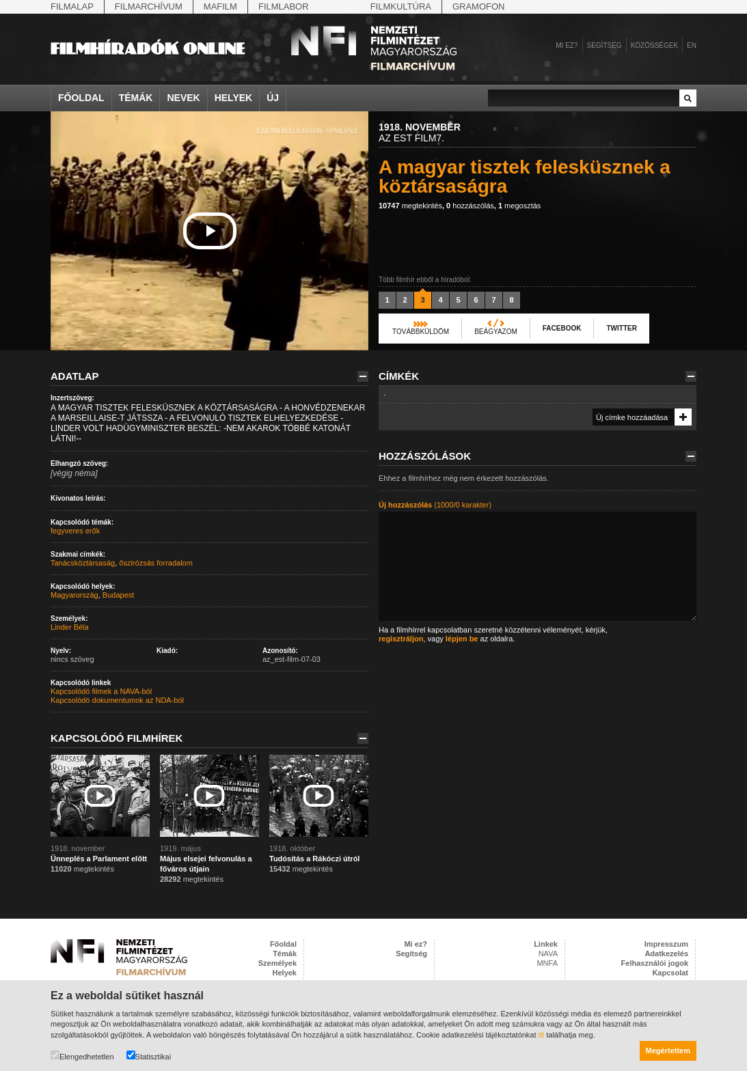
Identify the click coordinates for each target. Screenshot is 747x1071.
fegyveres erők (75, 531)
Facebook (562, 328)
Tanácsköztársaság (83, 563)
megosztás (519, 205)
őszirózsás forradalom (156, 563)
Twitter (621, 328)
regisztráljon (401, 639)
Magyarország (74, 595)
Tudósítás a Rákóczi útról (314, 858)
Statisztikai (149, 1056)
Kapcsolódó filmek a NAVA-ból (101, 691)
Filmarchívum (148, 6)
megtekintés (410, 205)
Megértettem (668, 1050)
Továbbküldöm (420, 331)
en (691, 45)
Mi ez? (567, 45)
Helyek (234, 97)
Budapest (118, 595)
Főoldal (81, 97)
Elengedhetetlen (82, 1056)
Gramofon (478, 6)
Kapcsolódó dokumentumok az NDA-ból (117, 700)
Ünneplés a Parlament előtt (99, 858)
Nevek (183, 97)
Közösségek (654, 45)
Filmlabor (283, 6)
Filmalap (72, 6)
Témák (136, 97)
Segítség (604, 45)
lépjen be (462, 639)
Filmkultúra (400, 6)
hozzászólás (470, 205)
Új (273, 97)
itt (542, 1035)
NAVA (548, 953)
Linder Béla (70, 627)
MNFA (547, 963)
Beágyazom (495, 331)
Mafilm (220, 6)
